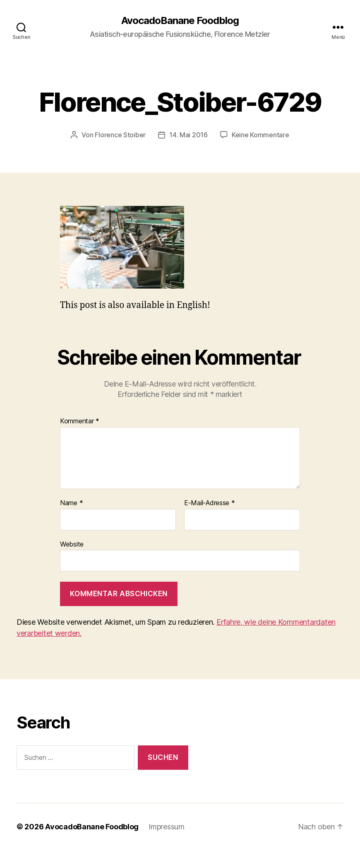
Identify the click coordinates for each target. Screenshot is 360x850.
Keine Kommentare (260, 135)
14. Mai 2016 (188, 135)
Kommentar (79, 421)
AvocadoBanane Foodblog (180, 21)
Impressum (167, 826)
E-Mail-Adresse (209, 503)
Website (72, 544)
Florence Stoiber (120, 135)
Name (71, 503)
